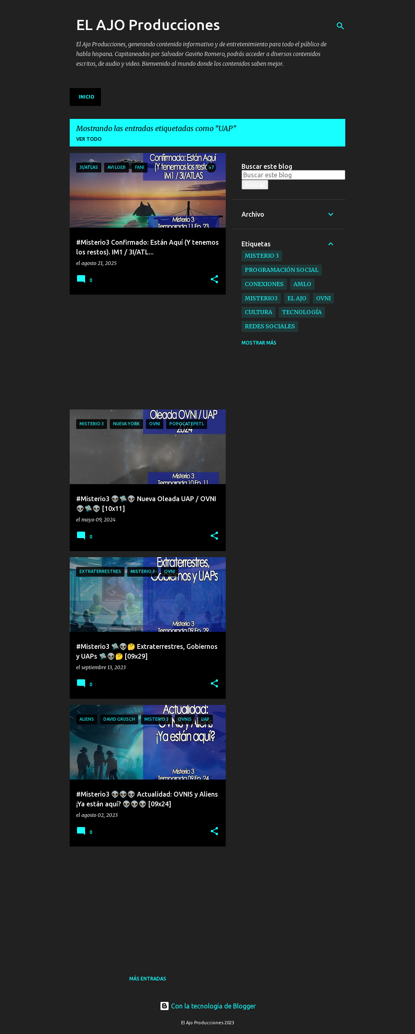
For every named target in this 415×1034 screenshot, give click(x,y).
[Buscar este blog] (293, 175)
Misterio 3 (262, 255)
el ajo (296, 298)
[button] (214, 279)
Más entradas (147, 978)
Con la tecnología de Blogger (208, 1006)
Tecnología (302, 312)
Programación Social (282, 270)
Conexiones (264, 284)
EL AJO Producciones (148, 24)
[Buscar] (340, 26)
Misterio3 (261, 298)
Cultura (258, 312)
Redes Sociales (270, 326)
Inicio (86, 96)
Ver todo (89, 139)
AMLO (302, 284)
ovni (323, 298)
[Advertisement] (130, 351)
